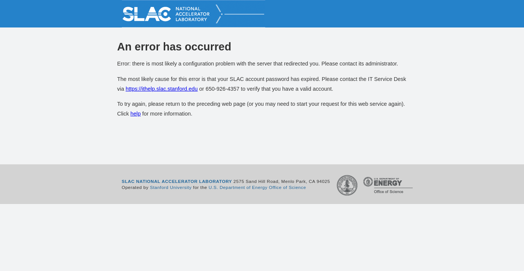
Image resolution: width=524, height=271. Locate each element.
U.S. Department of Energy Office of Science (257, 187)
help (136, 114)
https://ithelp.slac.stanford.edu (162, 89)
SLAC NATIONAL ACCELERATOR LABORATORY (177, 181)
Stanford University (171, 187)
